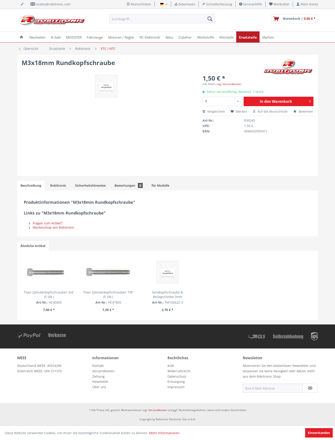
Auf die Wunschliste (270, 111)
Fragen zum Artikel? (45, 223)
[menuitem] (279, 4)
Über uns (99, 387)
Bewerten (303, 111)
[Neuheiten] (37, 36)
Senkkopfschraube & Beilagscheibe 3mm (167, 294)
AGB (171, 365)
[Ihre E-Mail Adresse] (273, 388)
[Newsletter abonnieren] (310, 388)
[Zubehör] (185, 36)
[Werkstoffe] (205, 36)
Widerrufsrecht (179, 371)
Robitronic (58, 185)
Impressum (176, 387)
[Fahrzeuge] (95, 36)
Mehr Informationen (164, 433)
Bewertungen (129, 185)
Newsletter (100, 381)
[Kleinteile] (226, 36)
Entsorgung (176, 381)
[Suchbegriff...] (162, 18)
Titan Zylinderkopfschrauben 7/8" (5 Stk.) (108, 294)
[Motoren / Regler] (121, 36)
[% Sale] (55, 36)
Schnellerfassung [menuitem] (217, 4)
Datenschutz (177, 376)
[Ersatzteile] (248, 36)
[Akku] (169, 36)
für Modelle (160, 185)
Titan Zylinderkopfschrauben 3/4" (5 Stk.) (49, 294)
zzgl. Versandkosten (228, 84)
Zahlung (98, 376)
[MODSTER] (73, 36)
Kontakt (98, 365)
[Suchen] (210, 18)
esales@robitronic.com (53, 4)
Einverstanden (319, 433)
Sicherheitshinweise (90, 185)
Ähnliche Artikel (32, 246)
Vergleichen (214, 111)
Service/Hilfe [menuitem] (250, 4)
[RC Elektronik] (150, 36)
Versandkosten (103, 371)
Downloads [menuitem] (184, 4)
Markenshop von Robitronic (51, 227)
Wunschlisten (139, 4)
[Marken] (268, 36)
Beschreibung (30, 185)
